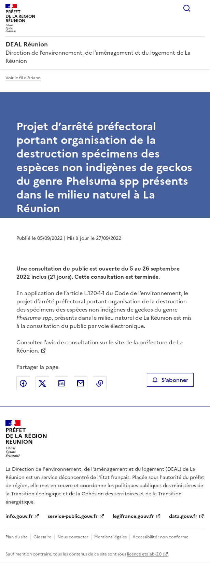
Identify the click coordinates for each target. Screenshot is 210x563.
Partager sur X (42, 383)
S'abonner (170, 380)
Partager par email (80, 383)
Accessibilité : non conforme (160, 537)
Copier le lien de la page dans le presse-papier (100, 383)
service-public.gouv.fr (73, 516)
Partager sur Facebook (23, 383)
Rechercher (187, 8)
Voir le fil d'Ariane (22, 78)
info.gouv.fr (19, 516)
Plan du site (16, 537)
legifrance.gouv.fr (133, 516)
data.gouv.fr (183, 516)
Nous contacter (72, 537)
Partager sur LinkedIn (61, 383)
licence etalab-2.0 (144, 554)
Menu (200, 8)
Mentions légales (110, 537)
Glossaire (42, 537)
